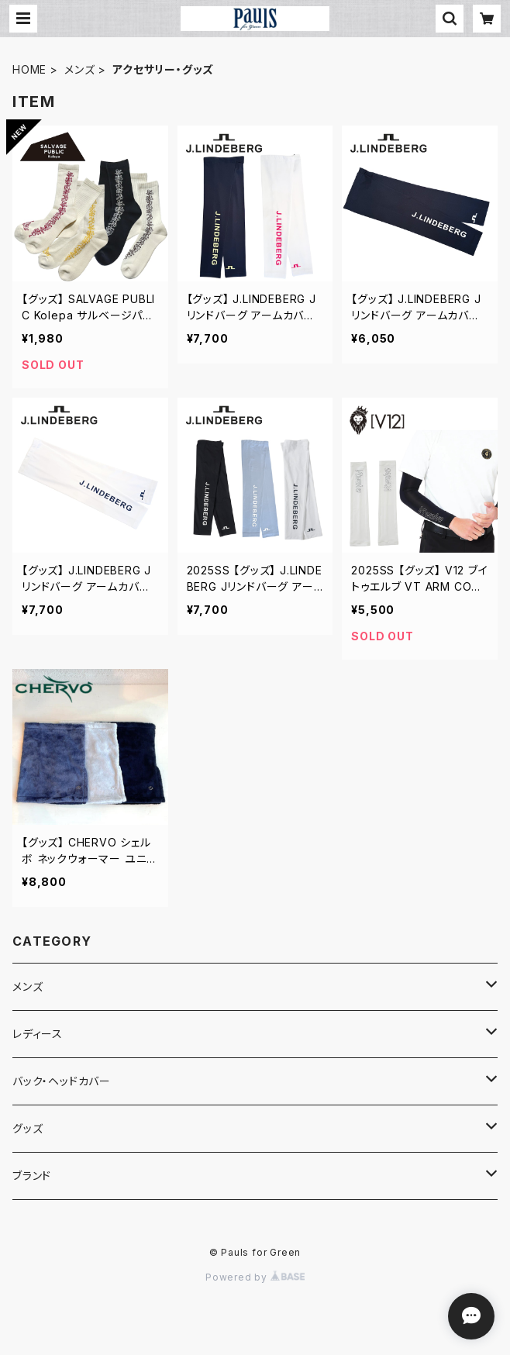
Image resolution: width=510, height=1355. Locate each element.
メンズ (79, 69)
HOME (29, 69)
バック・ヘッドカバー (61, 1081)
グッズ (27, 1128)
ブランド (31, 1175)
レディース (37, 1033)
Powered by (255, 1277)
